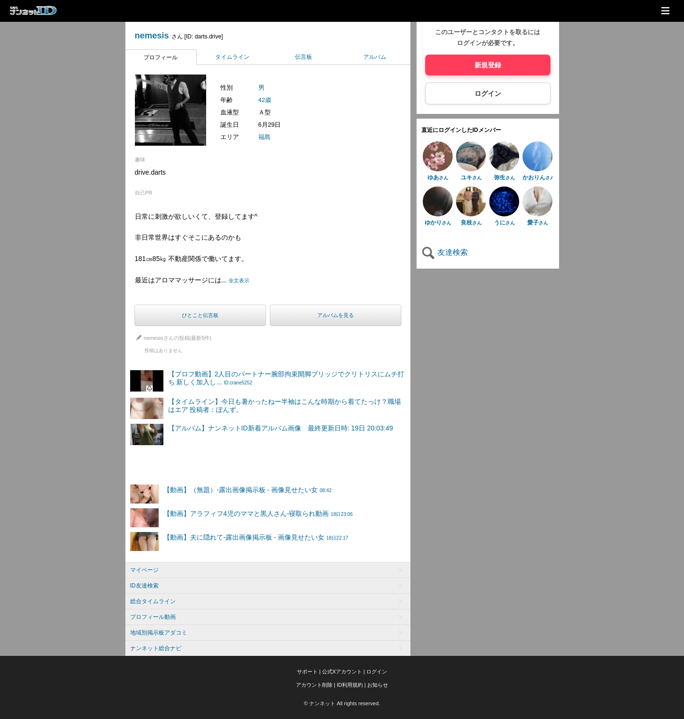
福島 (264, 136)
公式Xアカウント (342, 671)
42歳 (264, 99)
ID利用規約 (350, 685)
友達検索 (444, 252)
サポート (307, 671)
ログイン (488, 93)
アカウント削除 (314, 685)
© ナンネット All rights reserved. (342, 703)
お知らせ (377, 685)
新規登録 (488, 65)
